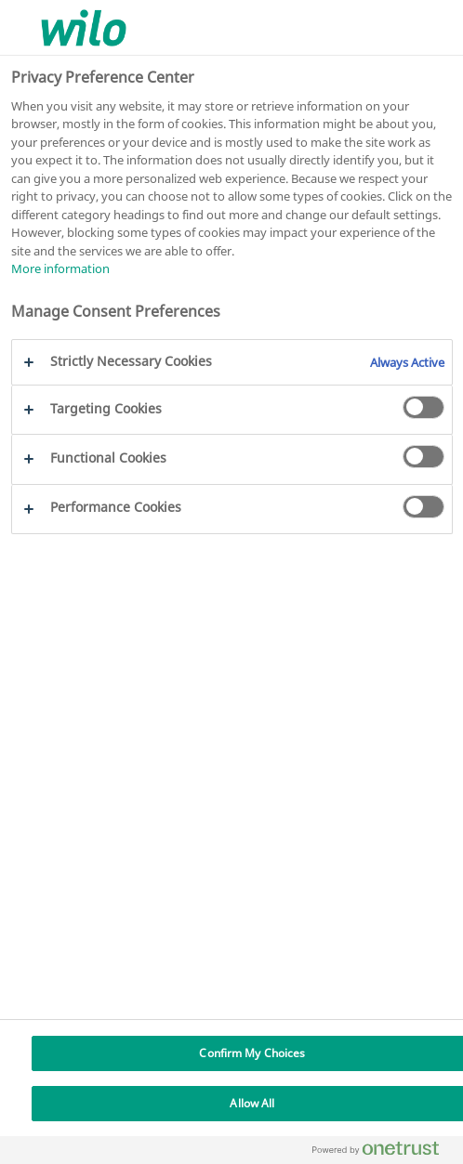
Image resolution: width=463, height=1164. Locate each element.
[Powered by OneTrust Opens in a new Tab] (383, 1152)
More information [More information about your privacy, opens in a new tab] (60, 268)
